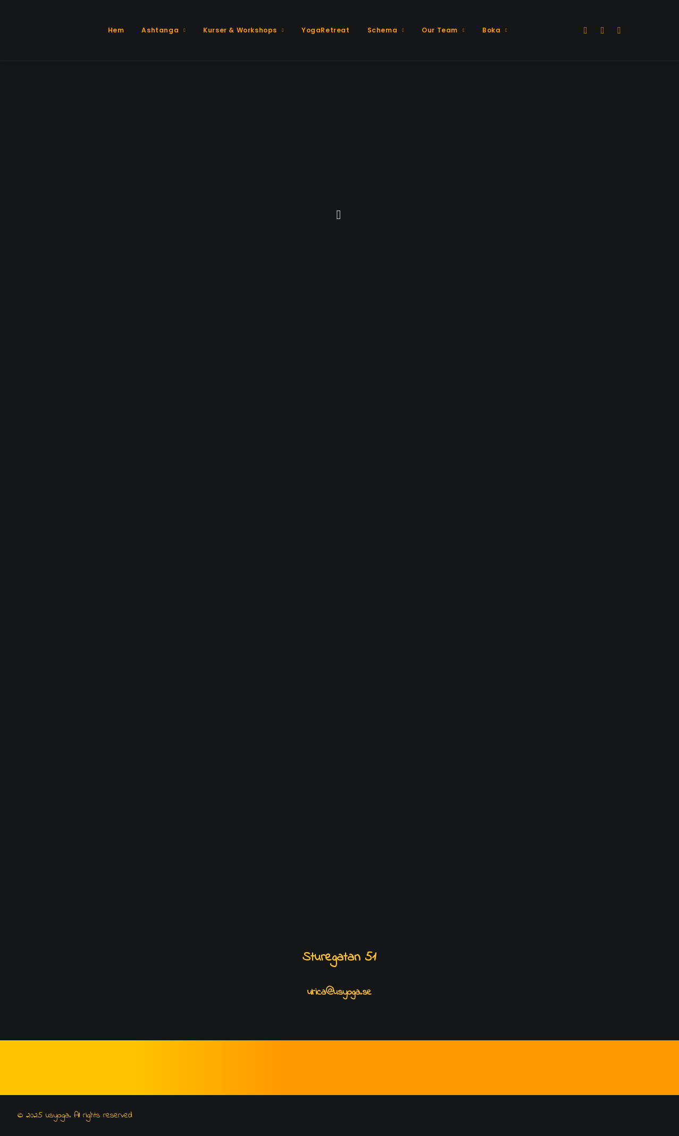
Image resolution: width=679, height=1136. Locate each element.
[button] (584, 30)
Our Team (443, 30)
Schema (386, 30)
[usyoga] (56, 30)
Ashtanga (163, 30)
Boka (494, 30)
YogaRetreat (325, 30)
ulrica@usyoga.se (339, 992)
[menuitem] (116, 30)
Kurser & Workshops (243, 30)
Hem (116, 30)
